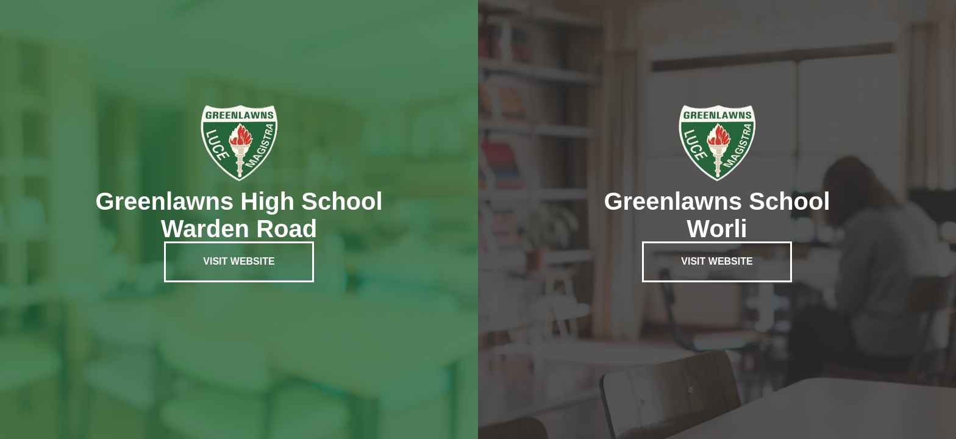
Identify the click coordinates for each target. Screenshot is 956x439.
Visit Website (238, 261)
